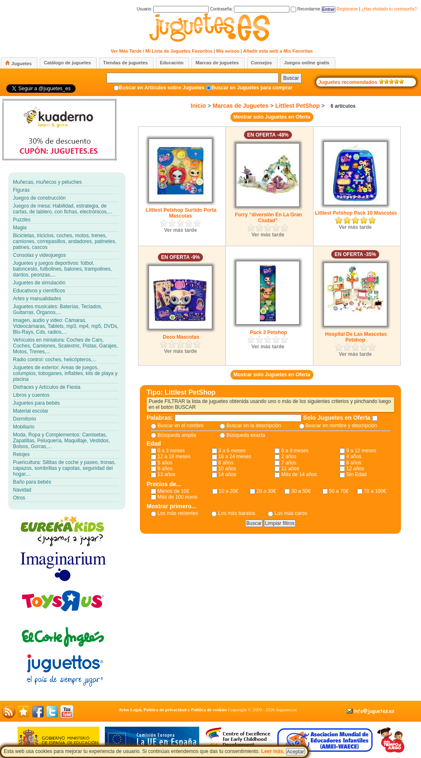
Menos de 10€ (173, 491)
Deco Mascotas (181, 337)
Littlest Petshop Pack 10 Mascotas (356, 213)
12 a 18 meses (173, 456)
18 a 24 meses (234, 456)
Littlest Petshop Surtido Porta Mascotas (181, 213)
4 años (353, 456)
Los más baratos (236, 513)
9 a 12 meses (361, 451)
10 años (227, 469)
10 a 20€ (228, 491)
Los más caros (290, 513)
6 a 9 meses (294, 451)
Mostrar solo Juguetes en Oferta (271, 117)
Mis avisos (228, 50)
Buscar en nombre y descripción (341, 425)
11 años (290, 469)
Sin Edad (356, 474)
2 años (288, 456)
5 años (164, 463)
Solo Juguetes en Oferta (337, 417)
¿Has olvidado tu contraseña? (389, 9)
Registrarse (347, 9)
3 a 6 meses (232, 451)
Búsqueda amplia (176, 435)
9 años (164, 469)
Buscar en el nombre (180, 425)
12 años (355, 469)
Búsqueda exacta (245, 435)
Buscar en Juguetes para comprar (251, 88)
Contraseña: (249, 9)
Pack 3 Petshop (268, 332)
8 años (353, 463)
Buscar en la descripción (253, 425)
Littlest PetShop (297, 105)
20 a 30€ (266, 491)
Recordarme (305, 9)
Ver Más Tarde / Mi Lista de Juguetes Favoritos (162, 50)
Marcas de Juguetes (241, 105)
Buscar (291, 78)
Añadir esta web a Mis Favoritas (278, 50)
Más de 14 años (299, 474)
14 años (227, 474)
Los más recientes (177, 513)
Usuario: (173, 9)
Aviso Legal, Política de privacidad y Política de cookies (173, 709)
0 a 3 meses (171, 451)
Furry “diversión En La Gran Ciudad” (268, 217)
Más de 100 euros (177, 497)
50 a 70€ (339, 491)
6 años (225, 463)
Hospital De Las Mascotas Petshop (356, 337)
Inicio (198, 105)
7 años (288, 463)
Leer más (272, 751)
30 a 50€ (301, 491)
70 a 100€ (375, 491)
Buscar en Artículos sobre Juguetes (162, 88)
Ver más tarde (180, 230)
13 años (166, 474)
